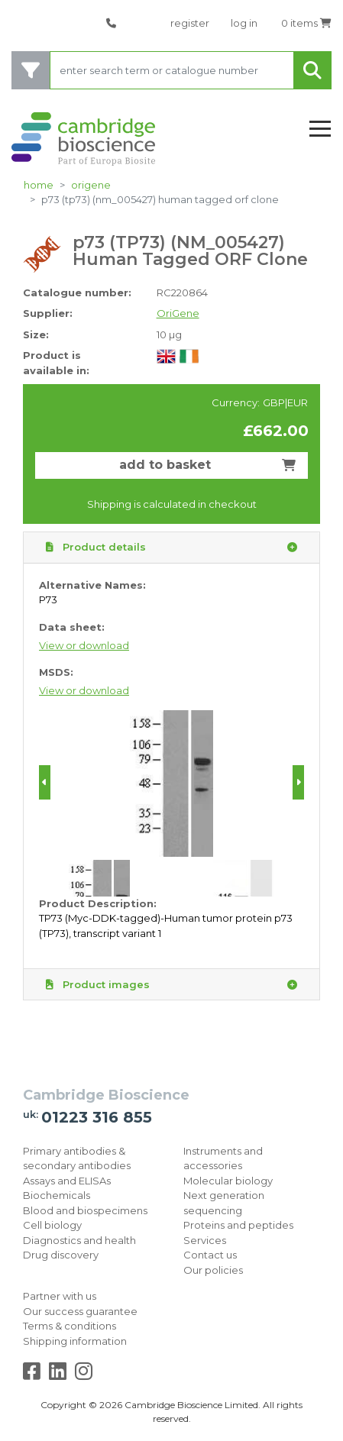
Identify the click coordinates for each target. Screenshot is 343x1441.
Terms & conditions (69, 1326)
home (38, 185)
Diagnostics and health (79, 1240)
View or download (84, 645)
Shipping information (75, 1341)
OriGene (91, 185)
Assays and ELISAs (67, 1180)
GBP (274, 402)
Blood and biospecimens (85, 1210)
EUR (297, 402)
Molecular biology (228, 1180)
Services (204, 1240)
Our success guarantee (80, 1311)
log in (244, 23)
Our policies (213, 1270)
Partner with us (59, 1296)
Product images (171, 985)
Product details (171, 547)
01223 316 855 (96, 1117)
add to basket (207, 464)
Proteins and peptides (238, 1225)
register (189, 23)
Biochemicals (56, 1195)
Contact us (210, 1255)
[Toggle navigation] (320, 129)
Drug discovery (61, 1255)
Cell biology (52, 1225)
